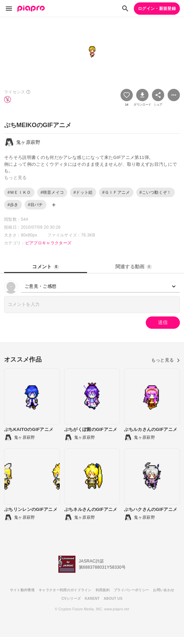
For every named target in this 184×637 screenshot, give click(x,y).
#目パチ (35, 204)
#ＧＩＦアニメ (116, 192)
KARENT (92, 598)
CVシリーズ (71, 598)
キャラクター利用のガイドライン (65, 590)
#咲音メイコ (52, 192)
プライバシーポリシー (131, 590)
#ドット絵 (83, 192)
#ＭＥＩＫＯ (19, 192)
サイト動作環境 (22, 590)
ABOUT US (113, 598)
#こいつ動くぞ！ (155, 192)
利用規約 (103, 590)
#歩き (13, 204)
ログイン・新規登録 (157, 8)
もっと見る (165, 360)
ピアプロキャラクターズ (48, 243)
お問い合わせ (163, 590)
